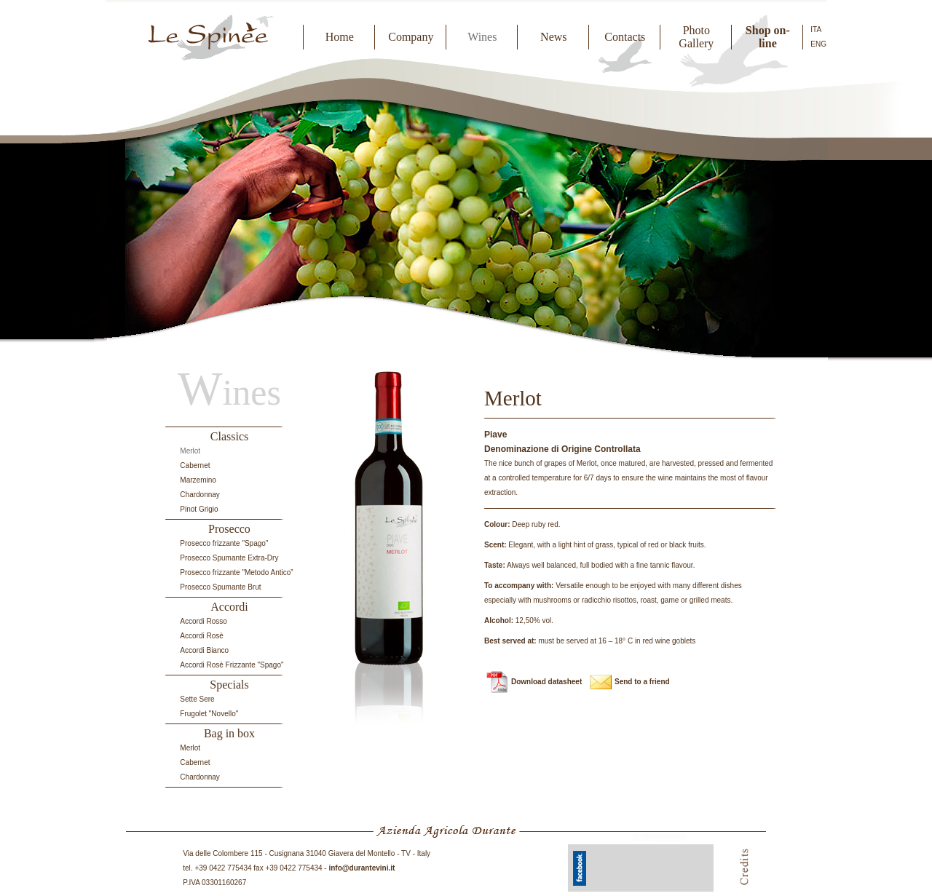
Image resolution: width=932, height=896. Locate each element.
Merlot (190, 451)
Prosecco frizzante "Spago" (224, 543)
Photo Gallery (696, 36)
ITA (815, 29)
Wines (482, 37)
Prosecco (229, 529)
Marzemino (198, 480)
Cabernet (195, 465)
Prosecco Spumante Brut (220, 587)
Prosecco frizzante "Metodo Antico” (236, 572)
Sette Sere (197, 699)
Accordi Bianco (204, 650)
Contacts (624, 37)
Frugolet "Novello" (209, 714)
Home (339, 37)
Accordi (229, 606)
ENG (818, 44)
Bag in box (229, 733)
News (553, 37)
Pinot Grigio (199, 509)
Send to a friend (642, 682)
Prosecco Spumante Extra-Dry (229, 558)
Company (410, 37)
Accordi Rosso (203, 621)
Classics (229, 436)
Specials (229, 684)
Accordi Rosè (201, 636)
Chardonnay (199, 495)
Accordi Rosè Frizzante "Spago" (231, 665)
